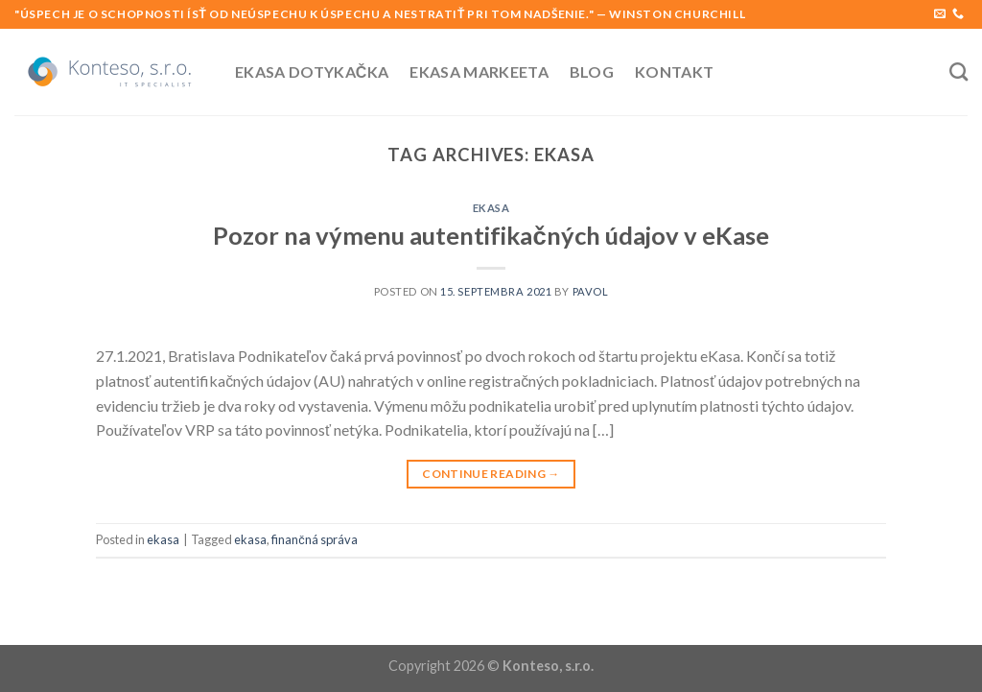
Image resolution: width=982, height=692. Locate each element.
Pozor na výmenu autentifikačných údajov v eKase (490, 235)
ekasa (491, 208)
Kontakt (674, 71)
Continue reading (491, 474)
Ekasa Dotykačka (311, 71)
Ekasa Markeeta (478, 71)
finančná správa (314, 539)
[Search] (958, 71)
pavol (591, 291)
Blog (592, 71)
